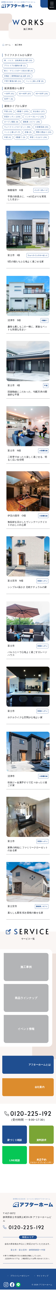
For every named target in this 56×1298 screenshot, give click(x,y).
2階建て (23, 111)
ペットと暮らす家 (35, 81)
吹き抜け (39, 111)
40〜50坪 (42, 94)
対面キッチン (12, 117)
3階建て (20, 137)
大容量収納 (41, 127)
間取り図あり (43, 132)
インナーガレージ (34, 117)
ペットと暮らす (12, 132)
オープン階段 (11, 122)
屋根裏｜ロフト (31, 122)
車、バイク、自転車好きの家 (18, 60)
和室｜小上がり (38, 137)
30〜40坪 (25, 94)
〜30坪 (9, 94)
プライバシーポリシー (19, 1276)
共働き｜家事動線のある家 (17, 76)
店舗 (28, 132)
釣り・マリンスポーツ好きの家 (18, 71)
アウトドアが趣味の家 (15, 66)
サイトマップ (42, 1276)
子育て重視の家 (12, 81)
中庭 (7, 137)
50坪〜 (8, 99)
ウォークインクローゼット (17, 127)
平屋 (8, 111)
